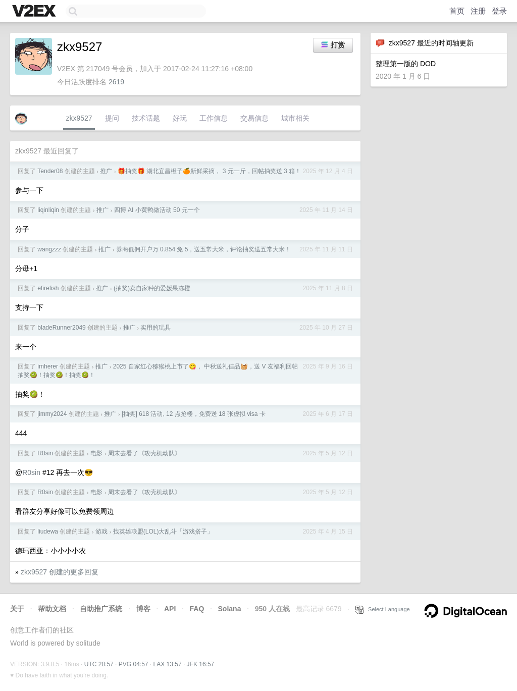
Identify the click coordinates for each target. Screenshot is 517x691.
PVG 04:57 (133, 664)
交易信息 (254, 118)
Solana (229, 609)
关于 (17, 609)
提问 (112, 118)
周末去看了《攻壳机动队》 (144, 453)
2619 (116, 82)
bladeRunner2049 (61, 327)
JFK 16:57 (201, 664)
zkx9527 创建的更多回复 (59, 572)
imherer (47, 366)
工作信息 (213, 118)
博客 (143, 609)
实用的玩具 (155, 327)
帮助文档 (52, 609)
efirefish (48, 288)
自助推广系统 (101, 609)
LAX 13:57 (167, 664)
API (170, 609)
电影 (96, 453)
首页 (456, 11)
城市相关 (295, 118)
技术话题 (146, 118)
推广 (106, 171)
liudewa (47, 531)
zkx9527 (79, 118)
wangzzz (49, 249)
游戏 (101, 531)
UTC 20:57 (99, 664)
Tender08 (50, 171)
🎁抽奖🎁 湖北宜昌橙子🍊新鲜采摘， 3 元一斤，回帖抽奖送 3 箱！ (209, 171)
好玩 (180, 118)
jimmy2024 (52, 413)
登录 (499, 11)
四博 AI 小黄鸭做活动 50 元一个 (157, 210)
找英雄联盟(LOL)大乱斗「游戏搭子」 (163, 531)
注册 (478, 11)
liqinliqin (48, 210)
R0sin (45, 453)
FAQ (197, 609)
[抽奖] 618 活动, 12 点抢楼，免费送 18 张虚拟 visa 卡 (194, 413)
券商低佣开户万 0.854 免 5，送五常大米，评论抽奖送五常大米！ (203, 249)
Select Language (382, 609)
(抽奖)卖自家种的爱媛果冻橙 (152, 288)
